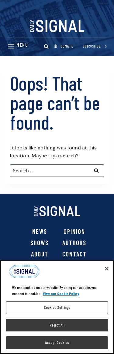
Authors (74, 242)
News (39, 231)
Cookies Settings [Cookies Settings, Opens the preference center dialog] (57, 307)
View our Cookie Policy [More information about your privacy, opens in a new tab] (61, 293)
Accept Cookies (57, 342)
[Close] (106, 268)
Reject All (57, 325)
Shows (39, 242)
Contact (74, 254)
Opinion (74, 231)
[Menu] (17, 46)
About (39, 254)
